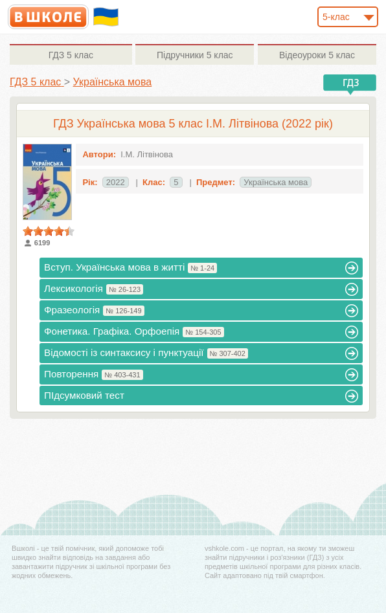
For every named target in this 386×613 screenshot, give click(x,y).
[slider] (48, 231)
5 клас (71, 55)
